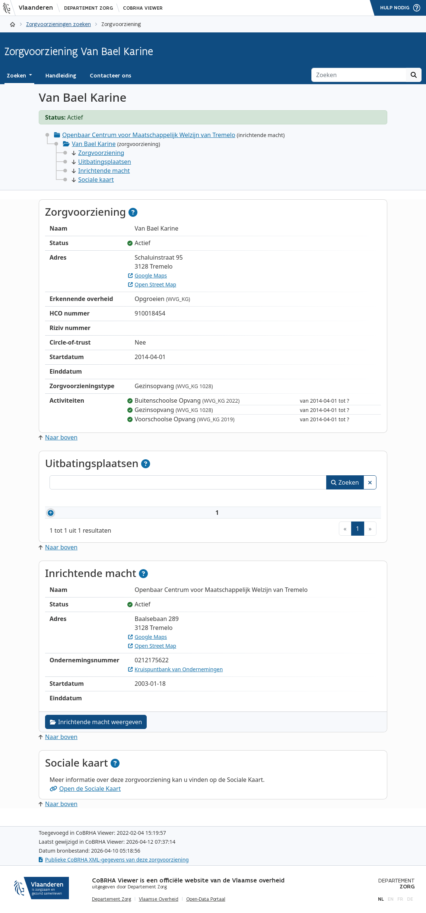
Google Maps (147, 275)
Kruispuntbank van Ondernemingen (175, 678)
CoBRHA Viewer (143, 8)
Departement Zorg (88, 8)
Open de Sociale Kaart (85, 797)
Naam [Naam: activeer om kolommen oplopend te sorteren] (121, 499)
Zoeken (345, 482)
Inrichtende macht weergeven (96, 731)
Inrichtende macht (101, 171)
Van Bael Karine (94, 144)
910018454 (82, 517)
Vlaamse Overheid (158, 899)
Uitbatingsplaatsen (101, 162)
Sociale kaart (93, 179)
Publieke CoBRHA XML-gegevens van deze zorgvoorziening (114, 859)
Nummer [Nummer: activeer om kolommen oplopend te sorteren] (71, 499)
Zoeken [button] (17, 75)
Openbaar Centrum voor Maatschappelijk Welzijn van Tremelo (148, 135)
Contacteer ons (110, 75)
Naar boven (58, 437)
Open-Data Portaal (205, 899)
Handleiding (60, 75)
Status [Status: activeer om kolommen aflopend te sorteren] (345, 499)
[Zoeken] (358, 75)
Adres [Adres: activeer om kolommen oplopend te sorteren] (220, 499)
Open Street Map (152, 284)
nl (381, 899)
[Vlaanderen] (30, 8)
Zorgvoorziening (98, 153)
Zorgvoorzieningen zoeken (58, 24)
